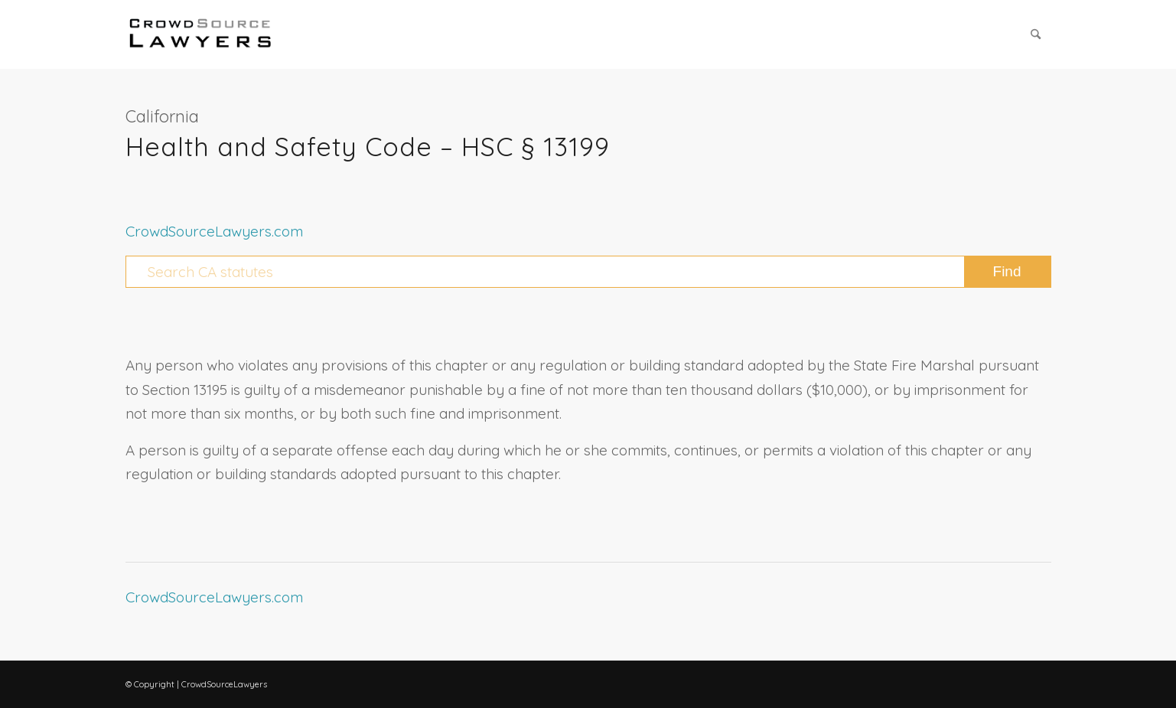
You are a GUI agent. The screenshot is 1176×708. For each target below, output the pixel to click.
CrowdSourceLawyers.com (214, 231)
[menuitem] (1036, 34)
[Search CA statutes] (588, 271)
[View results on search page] (1007, 271)
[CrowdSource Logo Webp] (200, 34)
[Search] (1036, 34)
